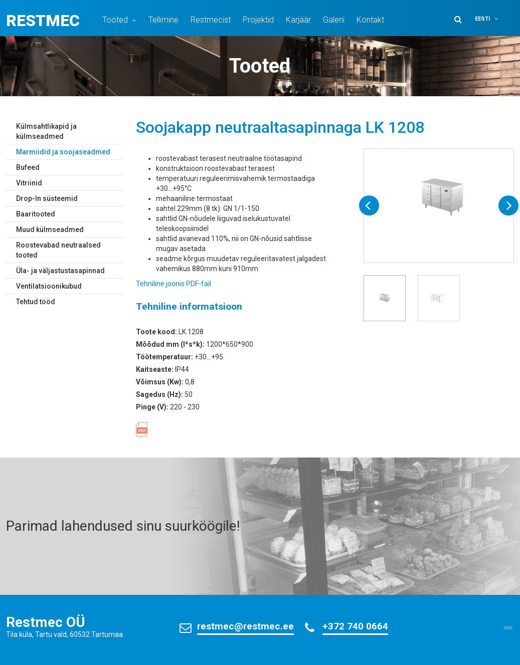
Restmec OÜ (45, 622)
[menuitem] (493, 19)
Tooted (115, 20)
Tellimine (163, 20)
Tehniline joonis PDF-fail (173, 284)
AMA (507, 628)
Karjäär (298, 20)
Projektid (258, 20)
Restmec (43, 20)
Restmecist (211, 20)
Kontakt (370, 20)
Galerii (333, 20)
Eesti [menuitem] (482, 19)
